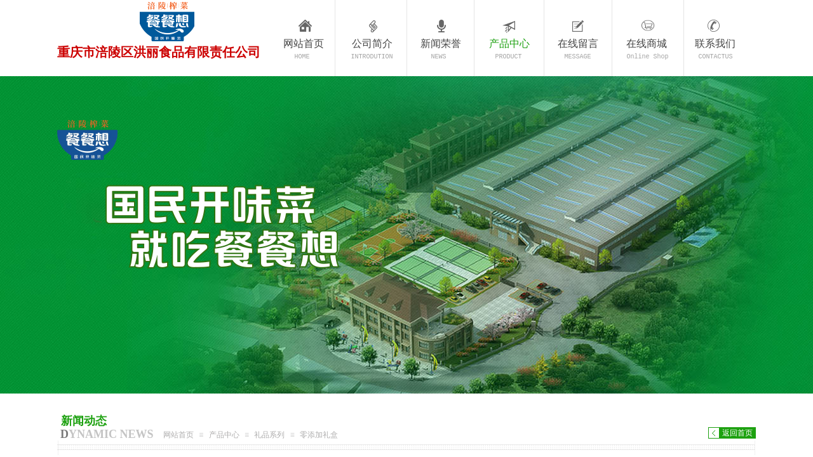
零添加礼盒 (319, 434)
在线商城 (646, 43)
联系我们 (715, 43)
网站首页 (303, 43)
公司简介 (372, 43)
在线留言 (578, 43)
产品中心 (509, 43)
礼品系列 (269, 434)
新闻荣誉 (440, 43)
